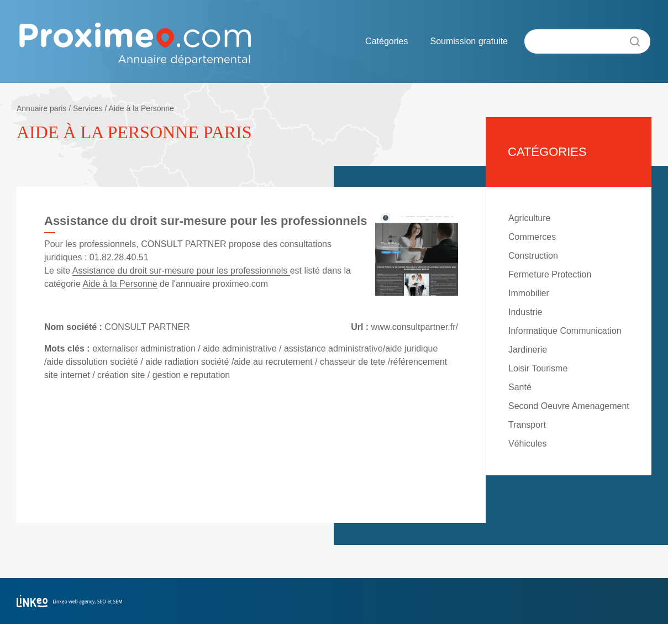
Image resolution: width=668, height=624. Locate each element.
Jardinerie (527, 349)
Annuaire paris (41, 108)
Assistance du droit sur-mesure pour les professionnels (181, 270)
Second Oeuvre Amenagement (568, 406)
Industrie (525, 312)
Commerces (532, 237)
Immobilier (528, 293)
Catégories (386, 41)
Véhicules (527, 443)
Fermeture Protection (549, 274)
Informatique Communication (565, 330)
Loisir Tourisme (537, 368)
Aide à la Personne (141, 108)
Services (88, 108)
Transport (527, 424)
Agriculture (529, 218)
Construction (533, 255)
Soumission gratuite (469, 41)
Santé (520, 387)
